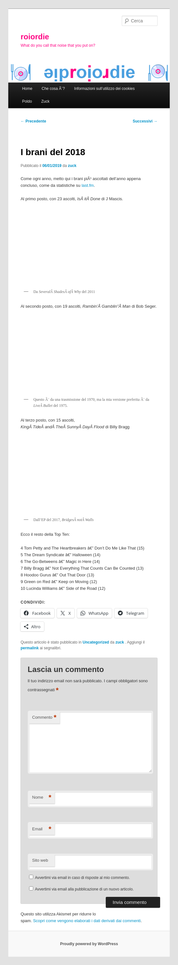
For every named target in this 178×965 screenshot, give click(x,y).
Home (27, 88)
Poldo (27, 101)
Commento (44, 717)
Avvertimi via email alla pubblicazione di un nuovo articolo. (84, 889)
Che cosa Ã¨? (53, 88)
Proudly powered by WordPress (89, 944)
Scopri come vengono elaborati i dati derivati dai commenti (87, 920)
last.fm (87, 185)
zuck (72, 165)
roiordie (34, 36)
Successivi (145, 121)
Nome (41, 797)
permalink (29, 648)
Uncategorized (96, 642)
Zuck (45, 101)
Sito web (40, 860)
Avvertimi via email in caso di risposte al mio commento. (82, 877)
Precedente (33, 121)
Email (41, 829)
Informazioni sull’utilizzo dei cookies (104, 88)
